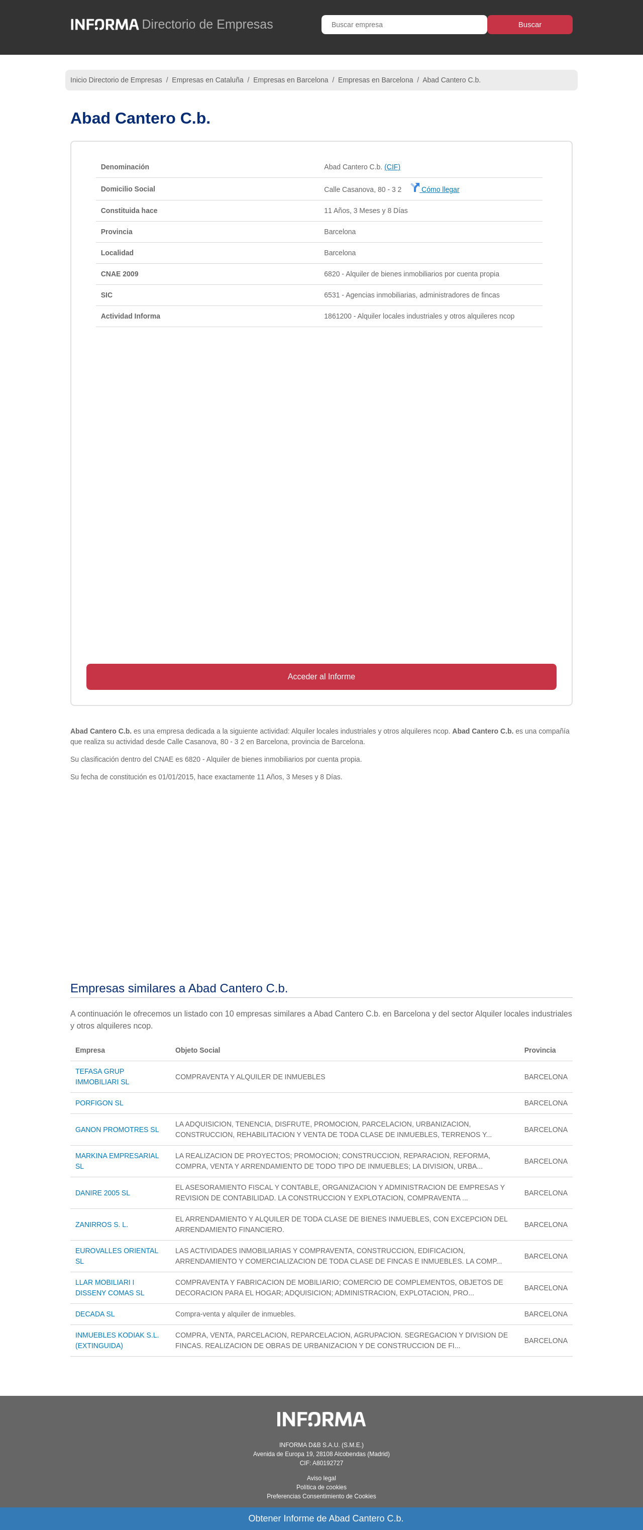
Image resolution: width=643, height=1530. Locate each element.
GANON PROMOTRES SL (117, 1130)
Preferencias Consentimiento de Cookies (321, 1496)
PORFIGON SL (99, 1103)
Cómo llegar (434, 189)
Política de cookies (321, 1487)
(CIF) (392, 167)
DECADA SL (95, 1314)
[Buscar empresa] (404, 24)
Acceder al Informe (321, 676)
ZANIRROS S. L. (101, 1224)
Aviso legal (321, 1478)
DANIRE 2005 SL (102, 1193)
